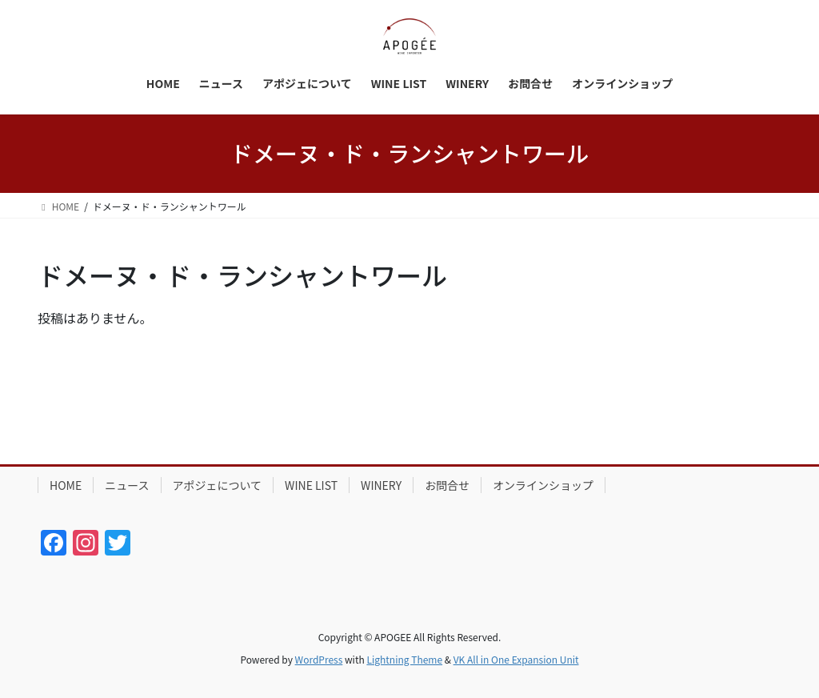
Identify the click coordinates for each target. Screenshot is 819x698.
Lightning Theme (404, 659)
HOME (66, 485)
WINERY (381, 485)
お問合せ (447, 485)
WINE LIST (311, 485)
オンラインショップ (543, 485)
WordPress (319, 659)
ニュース (127, 485)
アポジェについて (217, 485)
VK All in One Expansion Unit (516, 659)
